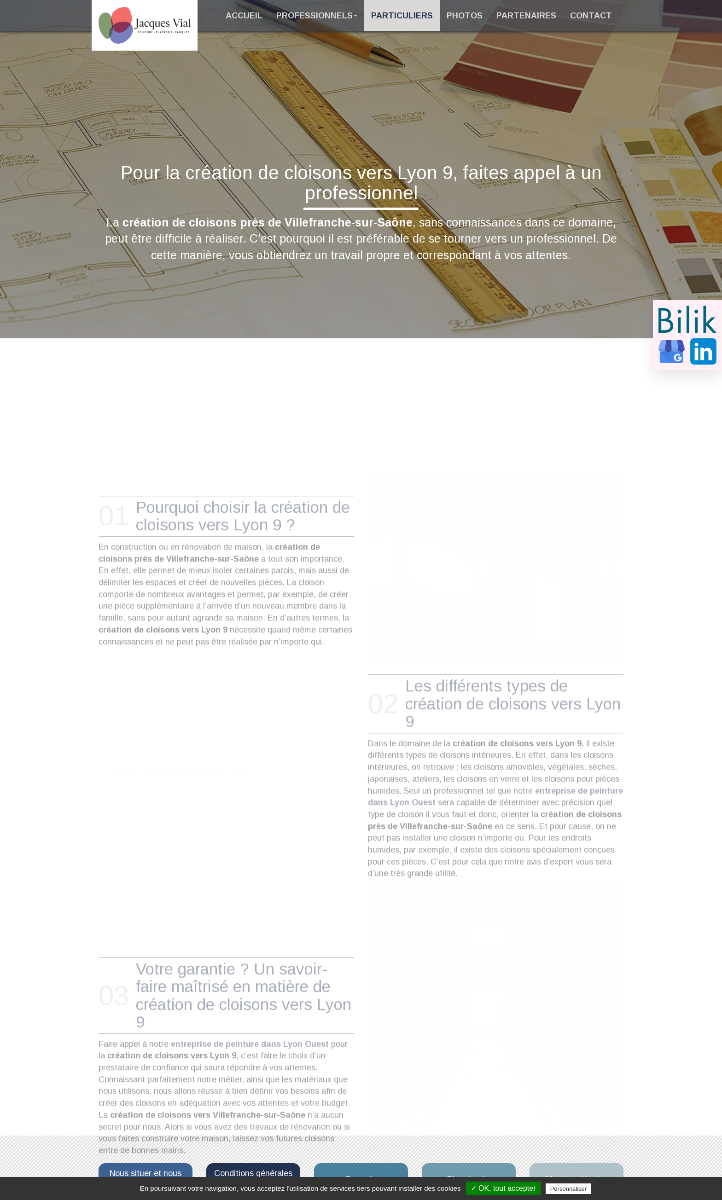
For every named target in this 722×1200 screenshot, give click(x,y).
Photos (465, 15)
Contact (591, 15)
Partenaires (526, 15)
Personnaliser (568, 1188)
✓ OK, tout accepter (503, 1188)
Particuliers (402, 15)
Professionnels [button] (316, 15)
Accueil (244, 15)
